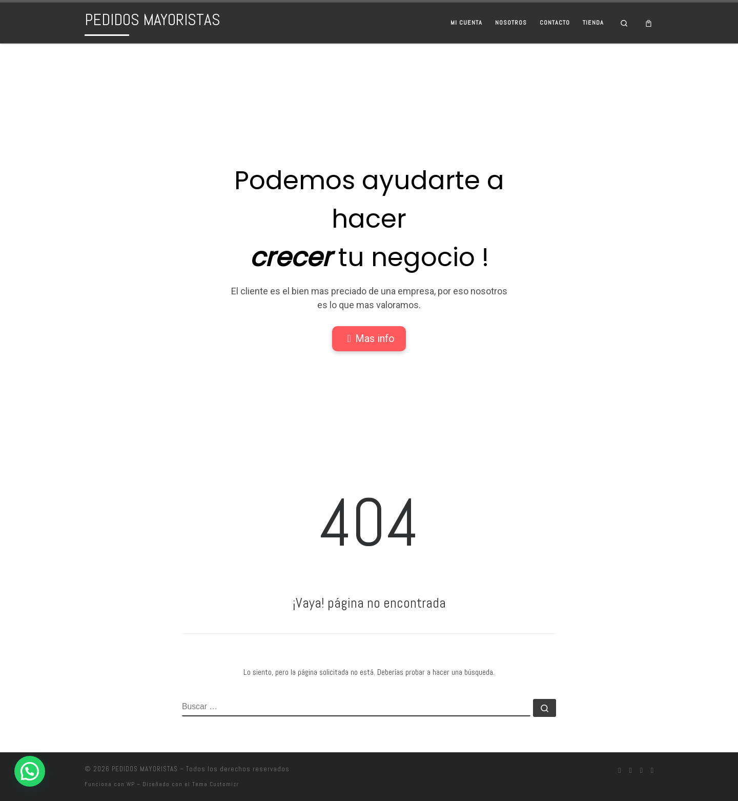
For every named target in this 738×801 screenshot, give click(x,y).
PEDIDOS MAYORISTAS (145, 769)
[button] (29, 771)
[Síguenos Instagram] (630, 770)
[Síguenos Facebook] (619, 770)
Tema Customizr (215, 784)
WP (131, 784)
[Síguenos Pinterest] (652, 770)
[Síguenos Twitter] (641, 770)
